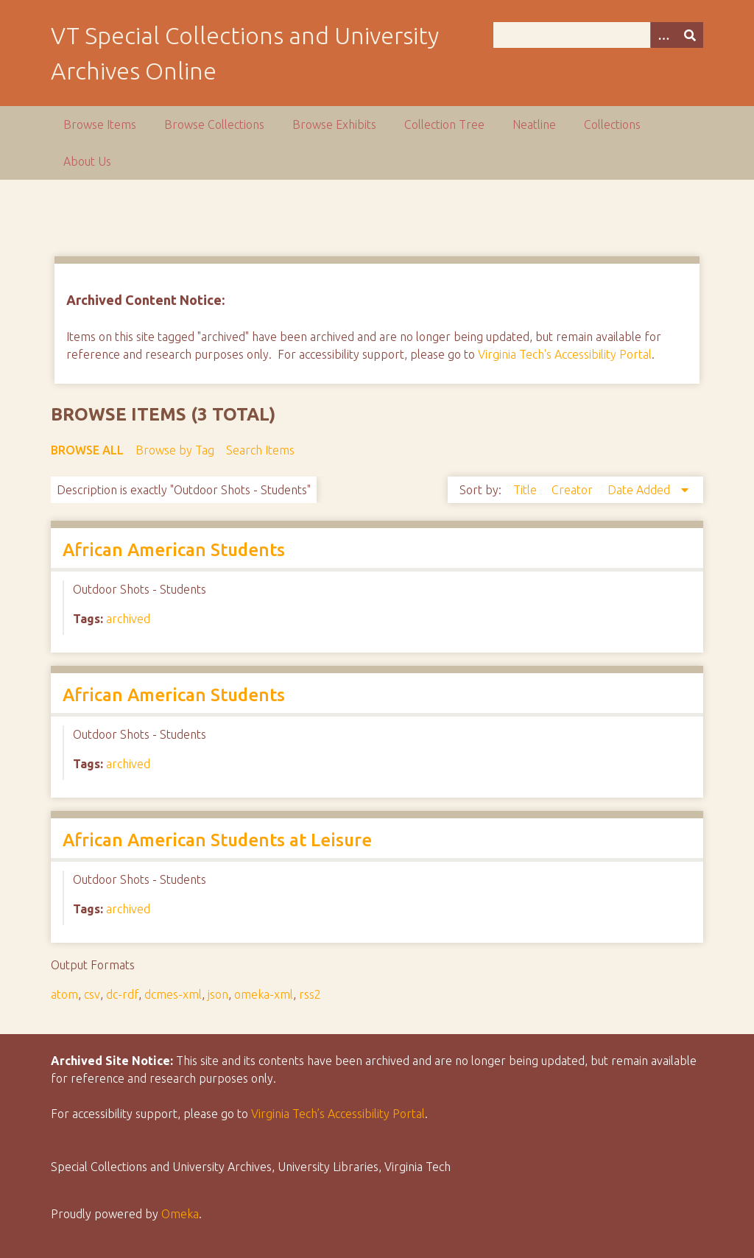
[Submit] (690, 35)
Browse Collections (214, 124)
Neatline (534, 124)
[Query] (598, 35)
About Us (87, 161)
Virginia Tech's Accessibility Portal (565, 354)
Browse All (87, 450)
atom (64, 994)
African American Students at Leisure (217, 840)
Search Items (260, 450)
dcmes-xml (173, 994)
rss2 (310, 994)
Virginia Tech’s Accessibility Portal (338, 1113)
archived (128, 618)
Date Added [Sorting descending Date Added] (640, 489)
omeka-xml (263, 994)
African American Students (174, 550)
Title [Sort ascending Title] (526, 489)
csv (92, 994)
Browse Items (99, 124)
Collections (612, 124)
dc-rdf (122, 994)
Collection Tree (444, 124)
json (218, 994)
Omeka (180, 1213)
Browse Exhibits (334, 124)
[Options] (663, 35)
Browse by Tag (174, 450)
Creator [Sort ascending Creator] (574, 489)
